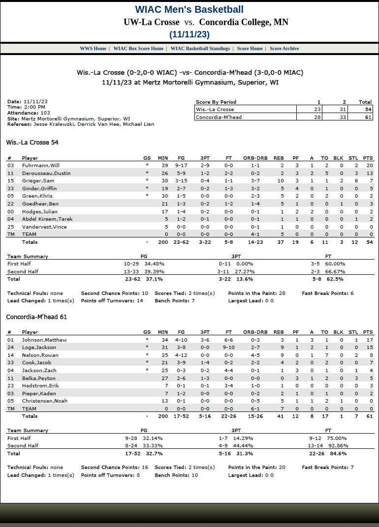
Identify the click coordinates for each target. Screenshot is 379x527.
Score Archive (284, 48)
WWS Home (93, 48)
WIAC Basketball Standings (200, 48)
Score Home (250, 48)
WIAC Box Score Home (139, 48)
